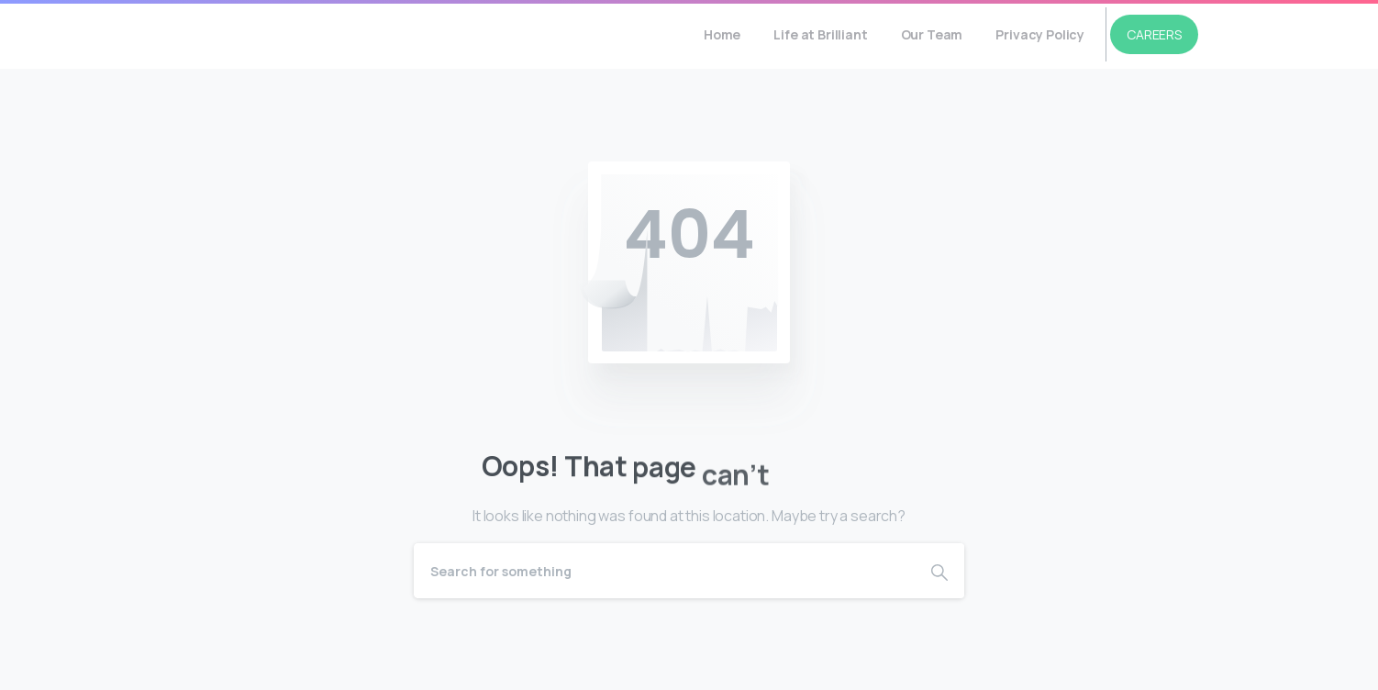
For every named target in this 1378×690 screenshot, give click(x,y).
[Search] (664, 570)
